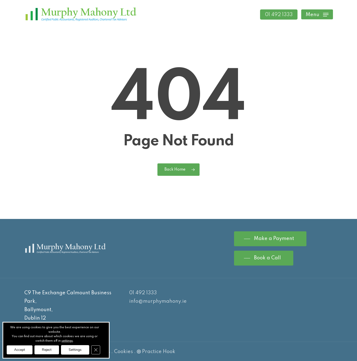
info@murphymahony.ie (158, 301)
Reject (47, 349)
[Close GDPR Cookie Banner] (95, 349)
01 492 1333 (143, 293)
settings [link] (67, 340)
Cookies (123, 351)
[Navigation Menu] (317, 14)
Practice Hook (156, 351)
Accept (19, 349)
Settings (75, 349)
